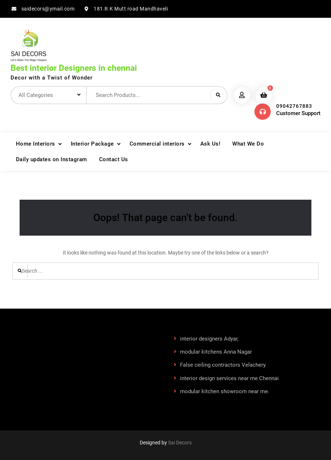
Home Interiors (35, 144)
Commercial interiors (157, 144)
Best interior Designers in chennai (74, 68)
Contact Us (113, 159)
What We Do (248, 144)
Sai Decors (180, 442)
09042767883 (294, 106)
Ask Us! (210, 144)
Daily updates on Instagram (51, 159)
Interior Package (92, 144)
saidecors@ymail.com (48, 9)
